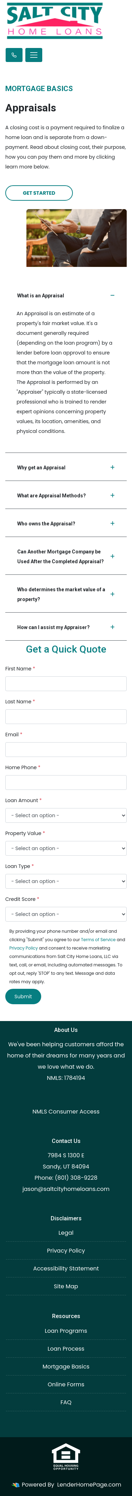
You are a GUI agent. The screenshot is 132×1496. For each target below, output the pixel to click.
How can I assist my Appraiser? (66, 627)
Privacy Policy (23, 948)
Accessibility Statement (66, 1268)
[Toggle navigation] (33, 55)
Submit (23, 996)
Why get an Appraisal (66, 467)
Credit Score (22, 899)
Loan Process (66, 1349)
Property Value (25, 833)
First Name (20, 668)
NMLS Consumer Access (66, 1112)
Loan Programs (66, 1331)
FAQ (66, 1402)
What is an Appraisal (66, 295)
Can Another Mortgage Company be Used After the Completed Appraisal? (66, 556)
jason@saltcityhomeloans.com (66, 1189)
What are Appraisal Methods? (66, 495)
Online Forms (66, 1384)
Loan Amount (23, 800)
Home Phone (22, 767)
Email (14, 734)
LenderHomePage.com (89, 1485)
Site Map (66, 1286)
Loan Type (19, 866)
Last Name (20, 701)
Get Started (39, 193)
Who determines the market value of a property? (66, 594)
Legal (65, 1233)
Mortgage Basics (66, 1367)
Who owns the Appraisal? (66, 523)
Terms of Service (98, 940)
